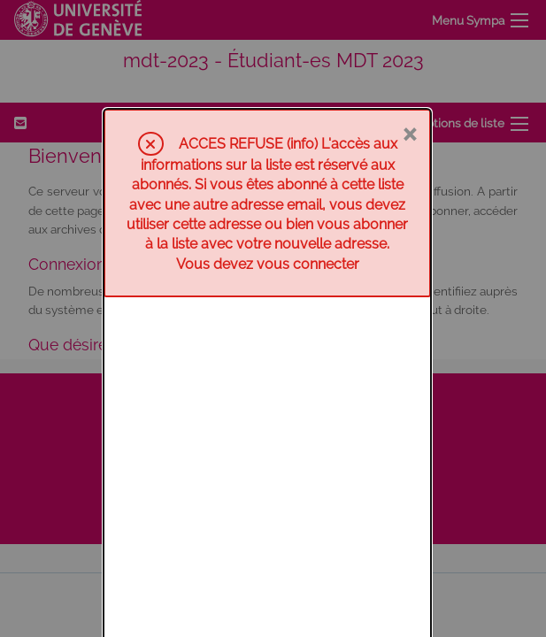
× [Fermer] (409, 24)
